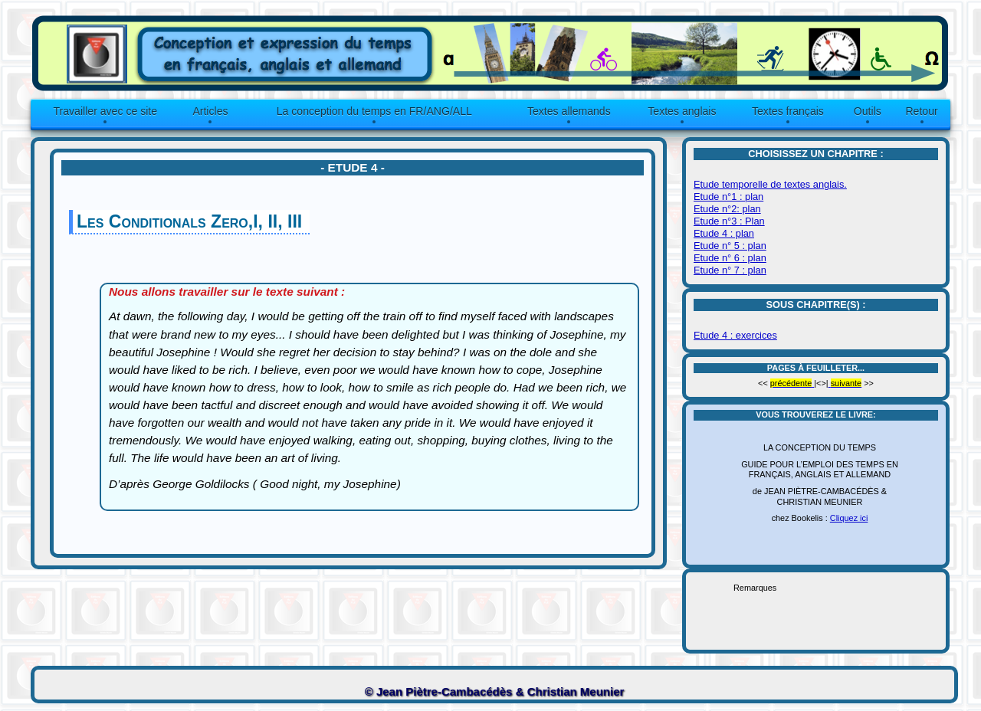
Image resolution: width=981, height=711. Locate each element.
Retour (921, 111)
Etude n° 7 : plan (730, 270)
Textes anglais (682, 111)
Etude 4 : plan (724, 233)
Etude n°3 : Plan (729, 221)
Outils (867, 111)
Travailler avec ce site (105, 111)
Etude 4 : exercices (735, 335)
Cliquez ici (849, 518)
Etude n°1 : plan (728, 196)
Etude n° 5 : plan (730, 245)
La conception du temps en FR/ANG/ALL (374, 111)
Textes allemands (569, 111)
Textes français (788, 111)
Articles (210, 111)
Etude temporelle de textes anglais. (770, 184)
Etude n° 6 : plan (730, 258)
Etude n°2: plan (727, 209)
